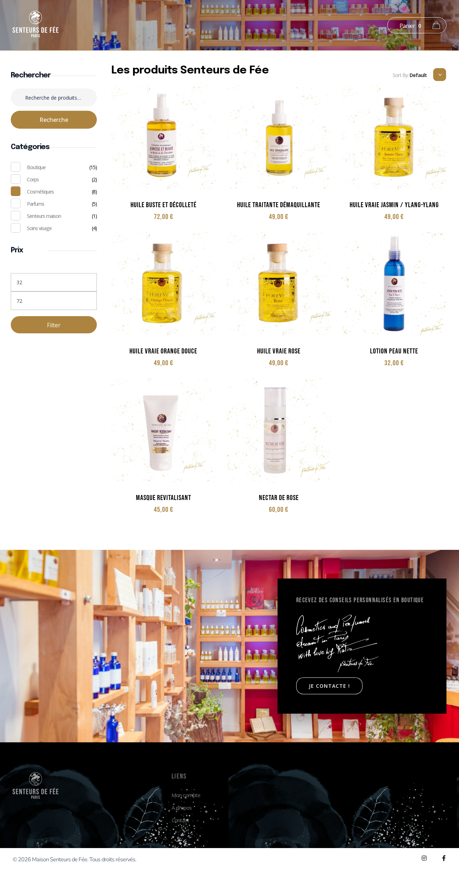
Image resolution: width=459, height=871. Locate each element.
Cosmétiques (40, 191)
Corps (33, 179)
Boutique (36, 167)
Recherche (53, 120)
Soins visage (39, 228)
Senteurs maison (44, 216)
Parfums (35, 203)
